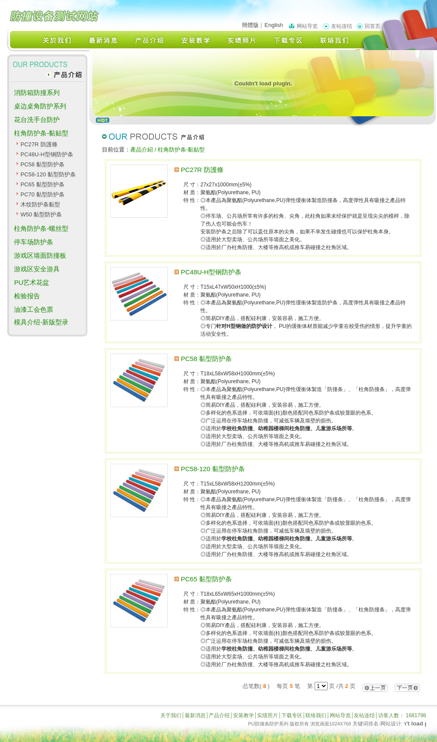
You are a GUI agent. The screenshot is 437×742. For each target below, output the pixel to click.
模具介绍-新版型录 (41, 322)
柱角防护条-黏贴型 (41, 133)
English (273, 25)
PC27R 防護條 (39, 144)
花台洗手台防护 (37, 119)
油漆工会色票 (33, 309)
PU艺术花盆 (31, 282)
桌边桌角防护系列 (40, 106)
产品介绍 (219, 715)
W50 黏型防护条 (41, 214)
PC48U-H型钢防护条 (46, 154)
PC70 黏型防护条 (42, 194)
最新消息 (195, 715)
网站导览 (307, 26)
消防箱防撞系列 (37, 92)
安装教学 (243, 715)
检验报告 (27, 296)
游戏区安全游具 (37, 269)
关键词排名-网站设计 (376, 724)
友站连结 (341, 26)
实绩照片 (267, 715)
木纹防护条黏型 (40, 204)
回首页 (372, 26)
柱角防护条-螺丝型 (41, 228)
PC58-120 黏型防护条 (48, 174)
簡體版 (250, 25)
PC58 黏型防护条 (42, 164)
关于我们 (170, 715)
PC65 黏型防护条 (42, 184)
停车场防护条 (33, 242)
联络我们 (315, 715)
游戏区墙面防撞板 (40, 255)
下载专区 (291, 715)
